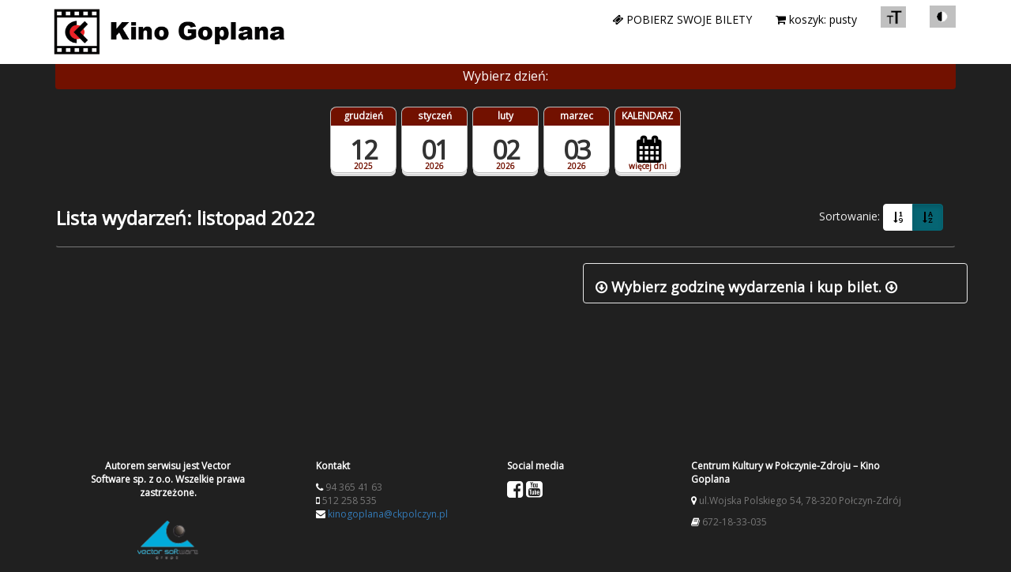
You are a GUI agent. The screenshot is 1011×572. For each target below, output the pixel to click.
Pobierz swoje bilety (682, 19)
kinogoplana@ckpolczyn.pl (388, 514)
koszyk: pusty (816, 19)
